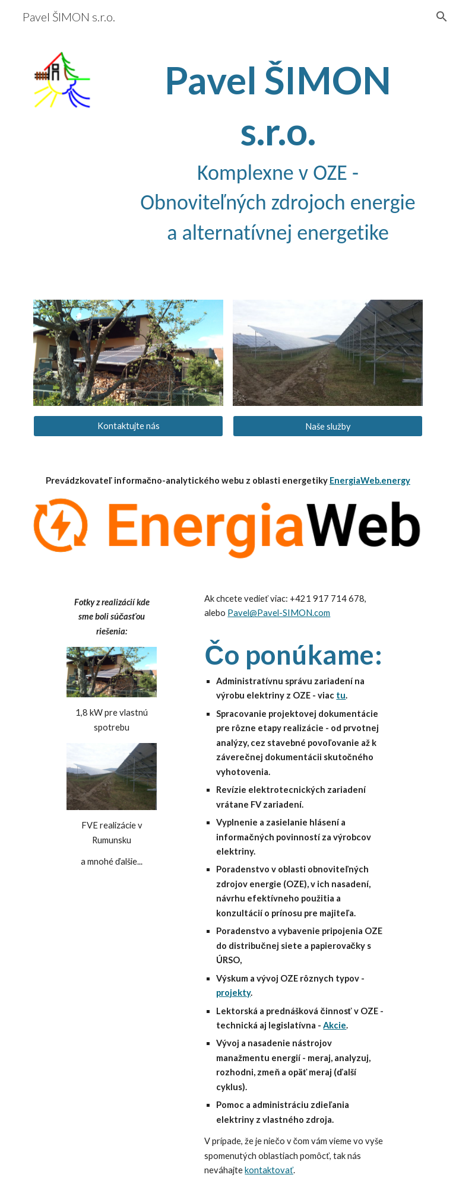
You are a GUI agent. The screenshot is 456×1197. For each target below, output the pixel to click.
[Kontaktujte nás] (128, 426)
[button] (442, 16)
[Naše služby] (327, 426)
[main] (277, 151)
